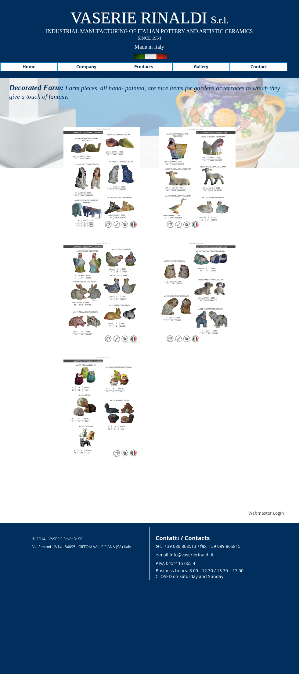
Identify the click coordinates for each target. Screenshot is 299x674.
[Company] (86, 66)
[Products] (143, 66)
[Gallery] (201, 66)
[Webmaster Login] (266, 513)
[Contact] (258, 66)
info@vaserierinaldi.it (192, 555)
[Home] (29, 66)
